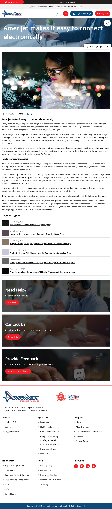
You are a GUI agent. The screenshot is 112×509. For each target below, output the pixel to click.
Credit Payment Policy (49, 431)
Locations (44, 422)
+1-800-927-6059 (53, 7)
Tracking (44, 484)
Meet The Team (82, 427)
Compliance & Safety (49, 436)
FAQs (7, 489)
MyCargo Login (46, 465)
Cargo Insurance (12, 431)
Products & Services (13, 422)
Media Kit (44, 453)
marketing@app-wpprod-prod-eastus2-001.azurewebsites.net (49, 191)
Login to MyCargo (82, 13)
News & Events (82, 441)
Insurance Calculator (49, 475)
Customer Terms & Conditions (18, 475)
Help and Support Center (15, 465)
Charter (8, 427)
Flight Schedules (47, 427)
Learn (7, 484)
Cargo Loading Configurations (17, 479)
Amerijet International (58, 126)
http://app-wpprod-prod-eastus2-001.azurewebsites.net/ (30, 209)
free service (36, 174)
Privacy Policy (10, 470)
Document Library (48, 449)
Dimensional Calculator (50, 479)
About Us (80, 422)
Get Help (12, 302)
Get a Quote (102, 13)
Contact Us (13, 337)
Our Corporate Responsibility (88, 431)
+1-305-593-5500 (75, 7)
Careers (79, 436)
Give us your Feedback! (18, 371)
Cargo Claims (10, 494)
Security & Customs (50, 444)
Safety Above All (49, 440)
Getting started (94, 196)
